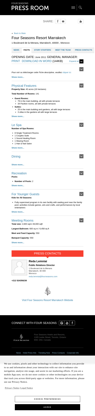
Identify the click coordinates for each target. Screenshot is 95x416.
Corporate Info (73, 353)
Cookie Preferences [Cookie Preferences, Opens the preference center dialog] (47, 401)
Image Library (33, 357)
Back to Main (19, 33)
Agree (48, 409)
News (18, 353)
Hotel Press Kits (29, 353)
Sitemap (45, 357)
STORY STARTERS (42, 50)
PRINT (16, 61)
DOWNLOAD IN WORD (42, 61)
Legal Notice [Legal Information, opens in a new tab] (26, 389)
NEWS (16, 50)
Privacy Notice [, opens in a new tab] (12, 389)
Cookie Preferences (58, 357)
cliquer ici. (67, 72)
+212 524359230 (19, 280)
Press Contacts (58, 353)
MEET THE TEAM (63, 50)
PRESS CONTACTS (83, 50)
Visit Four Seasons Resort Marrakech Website (47, 293)
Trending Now (44, 353)
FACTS (27, 50)
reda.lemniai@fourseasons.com (43, 276)
